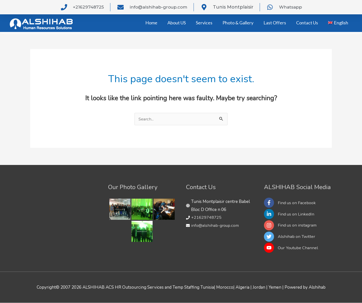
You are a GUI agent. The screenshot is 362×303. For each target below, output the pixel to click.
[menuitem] (338, 22)
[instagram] (291, 225)
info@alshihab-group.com (216, 225)
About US (176, 22)
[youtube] (291, 248)
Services (204, 22)
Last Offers (274, 22)
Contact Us (307, 22)
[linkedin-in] (290, 214)
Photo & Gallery (237, 22)
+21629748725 (206, 217)
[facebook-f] (291, 203)
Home (151, 22)
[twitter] (290, 237)
